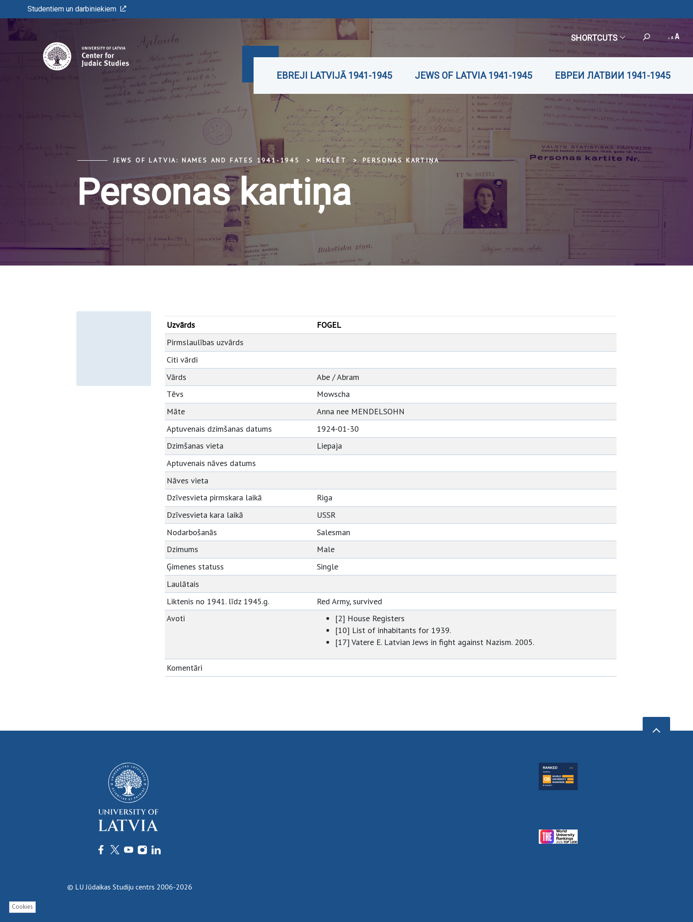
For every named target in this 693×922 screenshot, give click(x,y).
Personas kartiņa (401, 160)
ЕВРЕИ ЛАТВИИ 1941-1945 (612, 75)
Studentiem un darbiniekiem (76, 9)
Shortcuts (597, 38)
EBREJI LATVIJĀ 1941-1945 (334, 75)
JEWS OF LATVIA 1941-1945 (473, 75)
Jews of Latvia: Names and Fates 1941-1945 (206, 160)
